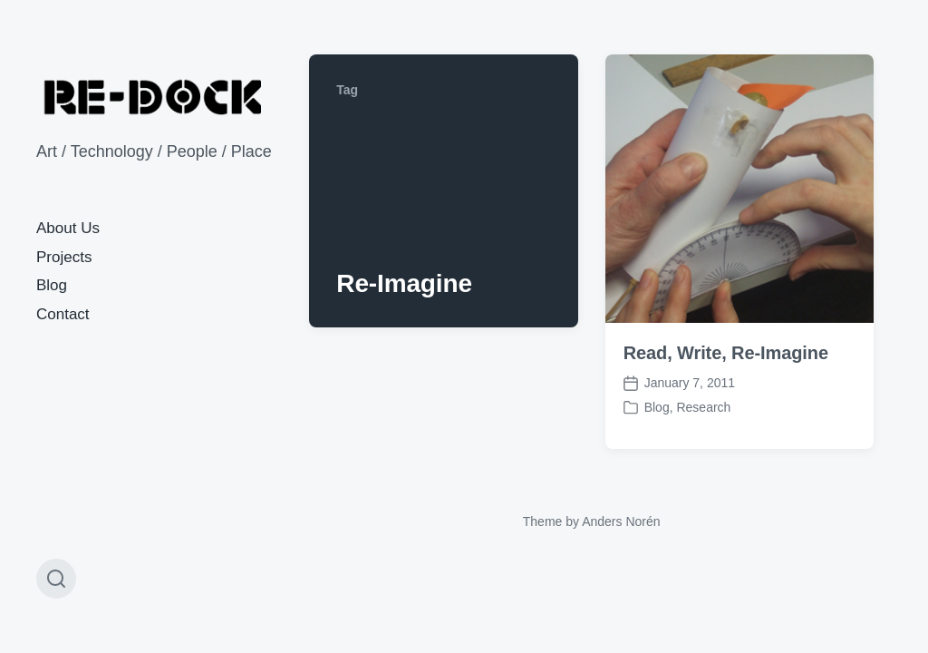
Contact (63, 314)
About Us (68, 228)
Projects (64, 257)
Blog (51, 285)
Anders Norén (621, 521)
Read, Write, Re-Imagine (726, 353)
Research (703, 407)
